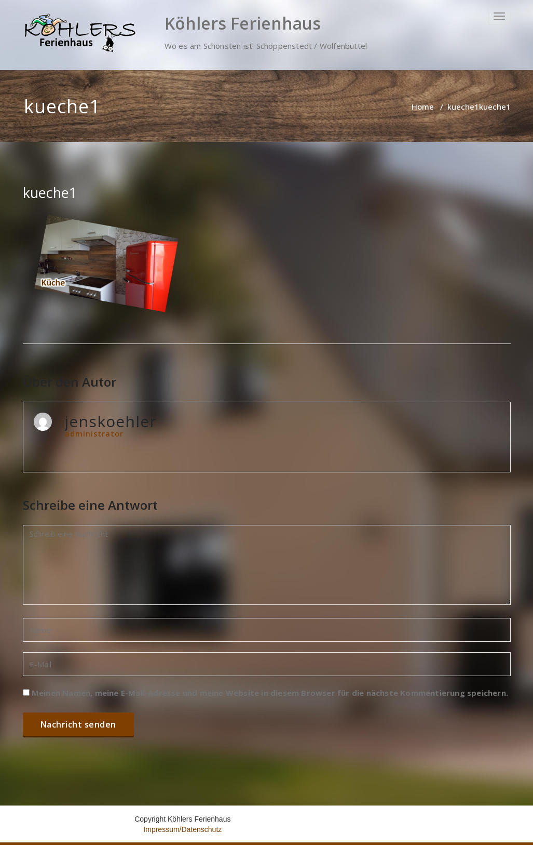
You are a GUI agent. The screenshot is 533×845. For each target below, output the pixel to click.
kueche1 (463, 106)
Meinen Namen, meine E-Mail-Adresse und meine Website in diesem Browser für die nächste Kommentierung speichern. (270, 693)
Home (423, 106)
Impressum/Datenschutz (182, 829)
